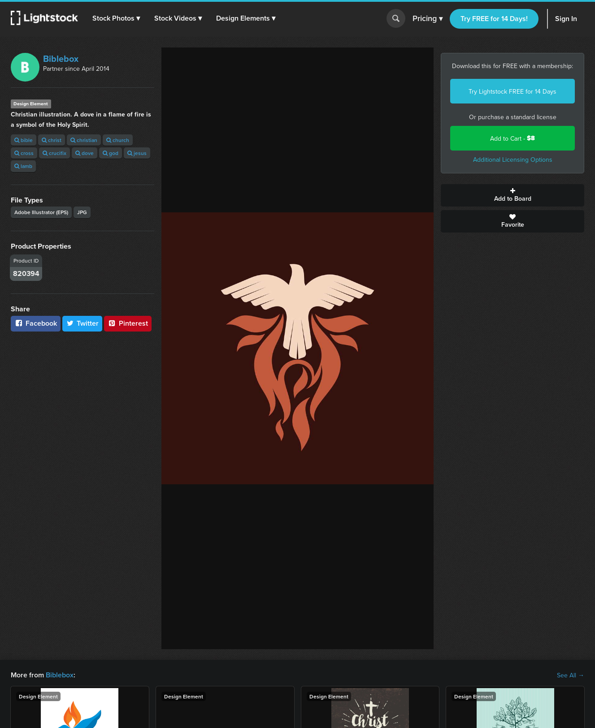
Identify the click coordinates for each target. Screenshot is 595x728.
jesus (137, 153)
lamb (23, 166)
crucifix (54, 153)
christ (51, 140)
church (117, 140)
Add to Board (512, 195)
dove (84, 153)
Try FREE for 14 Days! (494, 18)
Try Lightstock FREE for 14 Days (512, 91)
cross (24, 153)
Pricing (428, 19)
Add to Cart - (512, 138)
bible (23, 140)
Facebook (35, 323)
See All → (570, 675)
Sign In (566, 18)
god (110, 153)
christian (83, 140)
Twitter (82, 323)
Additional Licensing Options (512, 159)
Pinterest (128, 323)
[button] (116, 18)
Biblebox (60, 58)
